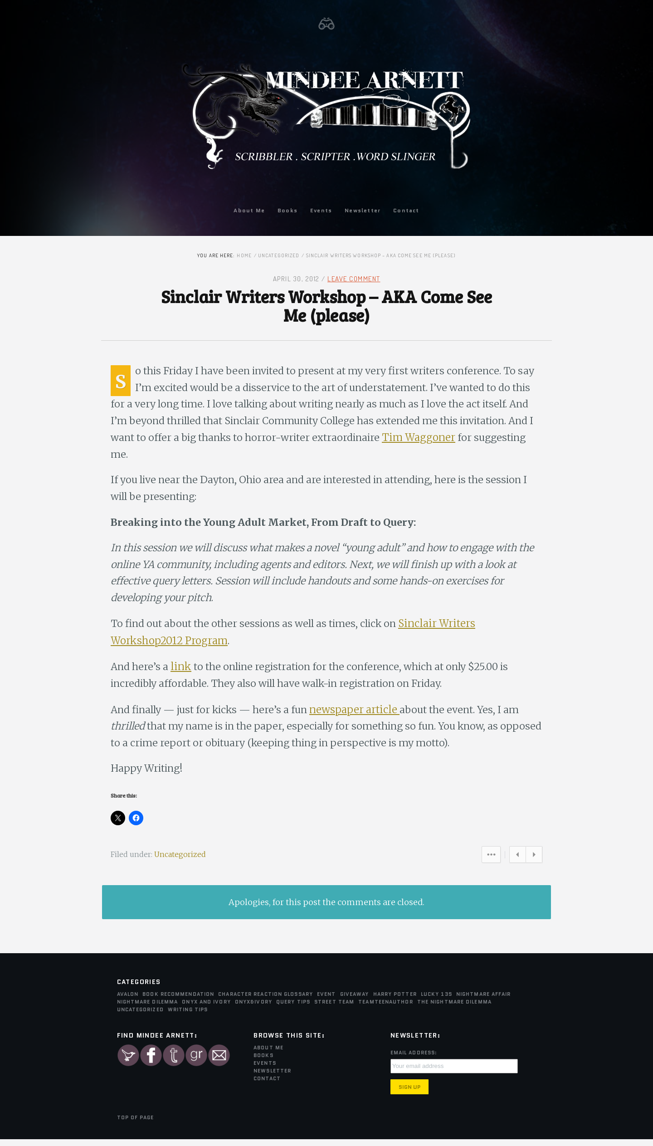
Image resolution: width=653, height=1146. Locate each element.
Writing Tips (188, 1015)
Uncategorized (278, 255)
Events (321, 210)
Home (244, 255)
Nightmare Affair (483, 1000)
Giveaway (354, 1000)
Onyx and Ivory (206, 1008)
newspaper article (362, 714)
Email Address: (413, 1059)
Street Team (334, 1008)
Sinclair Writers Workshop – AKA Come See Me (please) (326, 306)
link (181, 672)
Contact (406, 210)
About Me (249, 210)
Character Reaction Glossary (265, 1000)
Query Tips (293, 1008)
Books (287, 210)
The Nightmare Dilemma (454, 1008)
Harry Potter (395, 1000)
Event (326, 1000)
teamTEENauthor (385, 1008)
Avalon (128, 1000)
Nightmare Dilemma (147, 1008)
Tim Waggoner (507, 442)
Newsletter (362, 210)
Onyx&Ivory (253, 1008)
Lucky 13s (436, 1000)
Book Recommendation (178, 1000)
